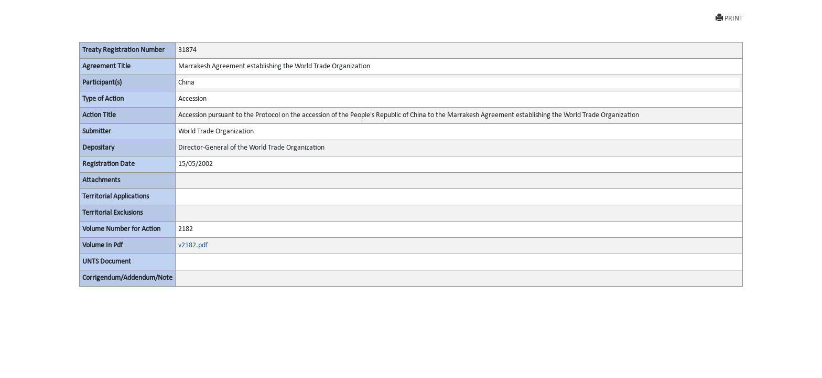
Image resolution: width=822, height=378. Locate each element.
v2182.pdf (193, 245)
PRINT (729, 18)
